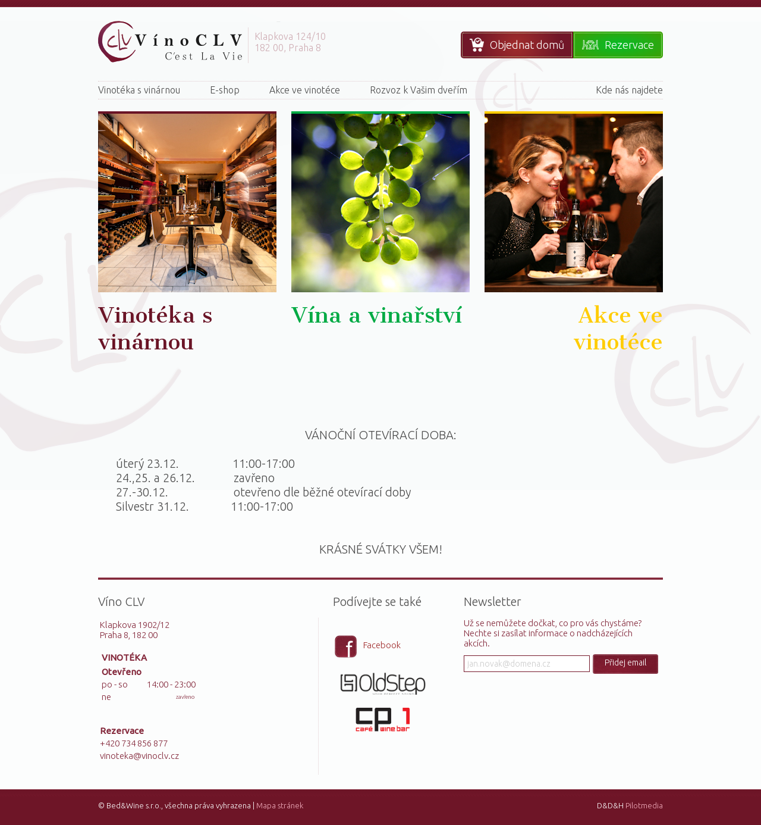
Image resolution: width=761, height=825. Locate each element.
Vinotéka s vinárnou (139, 90)
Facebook (382, 645)
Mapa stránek (279, 805)
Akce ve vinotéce (304, 90)
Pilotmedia (644, 805)
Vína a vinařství (376, 315)
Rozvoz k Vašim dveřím (418, 90)
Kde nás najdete (629, 90)
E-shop (225, 90)
